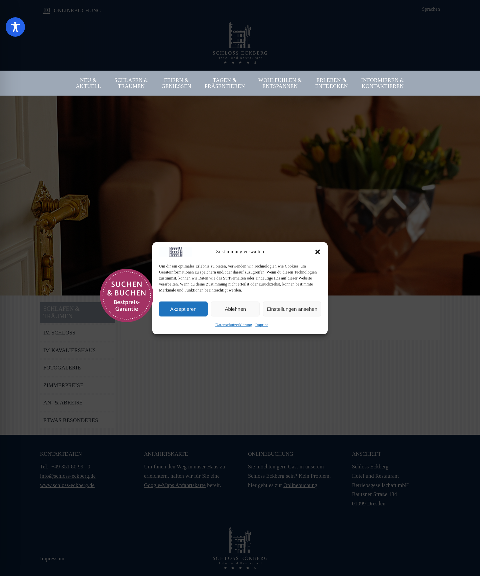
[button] (317, 252)
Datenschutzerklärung (233, 324)
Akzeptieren (183, 309)
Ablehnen (235, 309)
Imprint (261, 324)
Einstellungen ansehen (292, 309)
